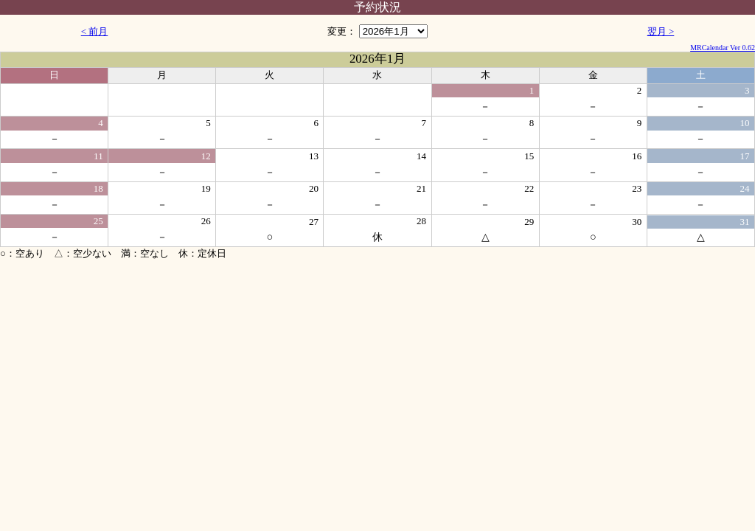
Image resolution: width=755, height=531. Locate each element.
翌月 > (661, 31)
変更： (377, 31)
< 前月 (94, 31)
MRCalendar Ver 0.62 (722, 48)
